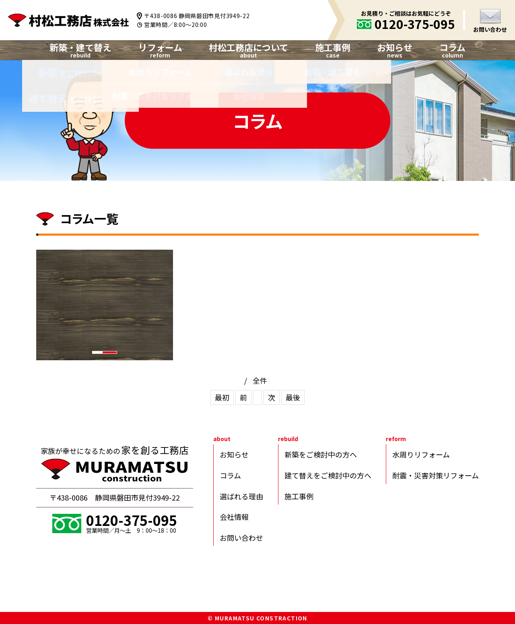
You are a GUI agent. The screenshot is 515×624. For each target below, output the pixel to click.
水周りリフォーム (421, 454)
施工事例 (298, 496)
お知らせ (394, 47)
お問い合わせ (490, 29)
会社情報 (234, 516)
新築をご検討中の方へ (320, 454)
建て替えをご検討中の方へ (327, 475)
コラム (452, 47)
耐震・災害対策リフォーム (435, 475)
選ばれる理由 (241, 496)
